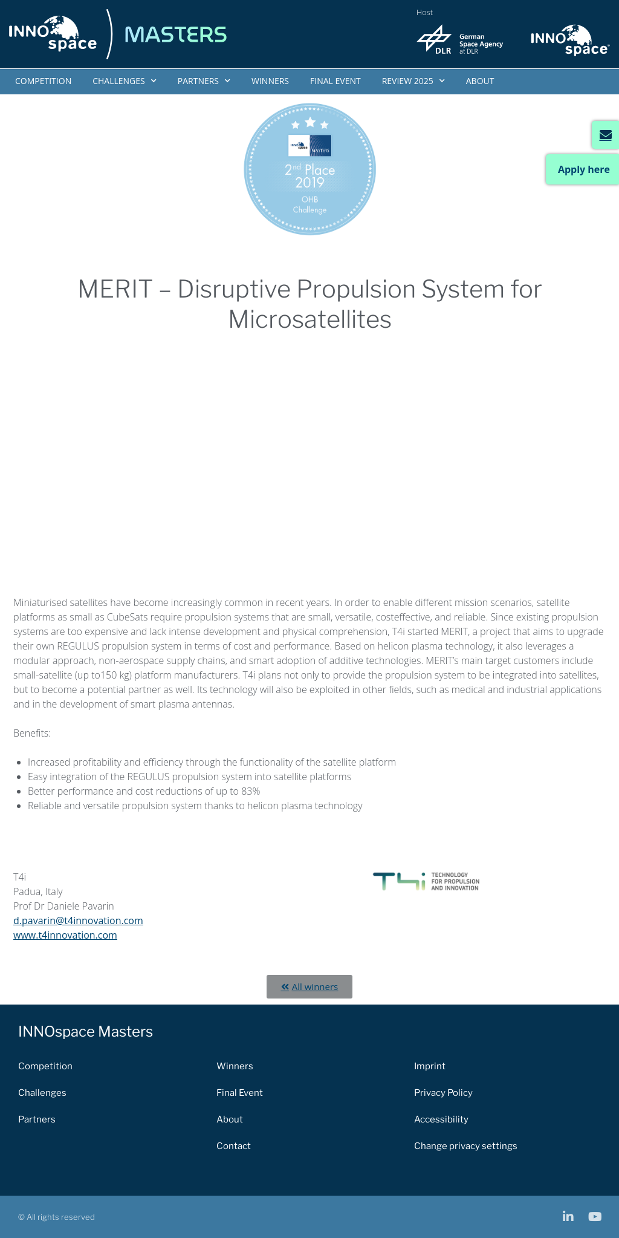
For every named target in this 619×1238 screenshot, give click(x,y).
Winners (270, 80)
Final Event (335, 80)
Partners (204, 81)
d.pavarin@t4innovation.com (78, 920)
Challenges (124, 81)
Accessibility (441, 1119)
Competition (43, 80)
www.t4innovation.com (65, 935)
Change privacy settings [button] (465, 1146)
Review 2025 (413, 81)
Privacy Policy (443, 1092)
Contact (233, 1146)
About (480, 80)
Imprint (430, 1066)
